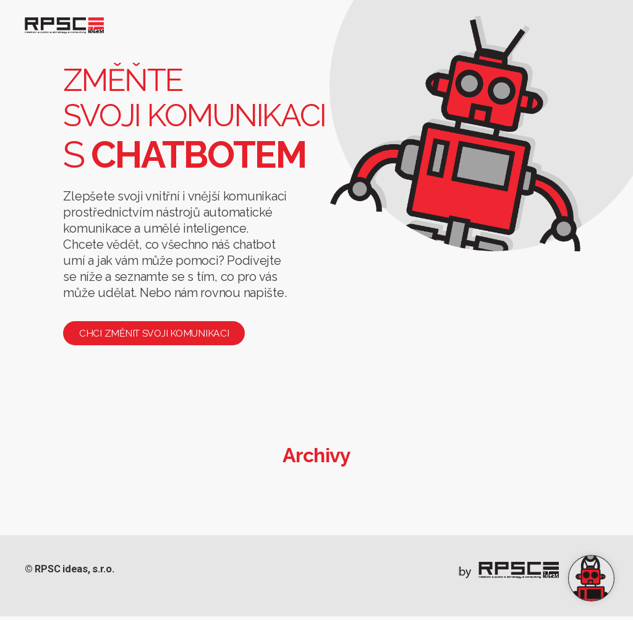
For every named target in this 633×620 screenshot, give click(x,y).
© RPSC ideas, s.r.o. (73, 573)
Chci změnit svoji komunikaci (159, 337)
